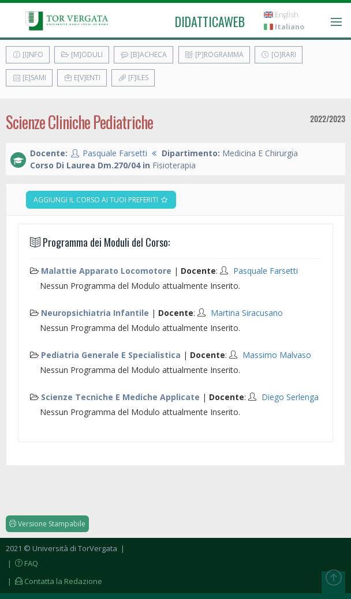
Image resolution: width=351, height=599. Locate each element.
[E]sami (29, 77)
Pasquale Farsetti (115, 153)
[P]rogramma (214, 54)
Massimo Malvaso (276, 354)
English (281, 15)
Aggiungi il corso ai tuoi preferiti (101, 200)
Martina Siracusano (247, 312)
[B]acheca (143, 54)
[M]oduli (82, 54)
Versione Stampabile (47, 524)
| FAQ (22, 563)
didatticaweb (210, 21)
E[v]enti (82, 77)
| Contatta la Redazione (54, 581)
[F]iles (133, 77)
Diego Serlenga (290, 396)
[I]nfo (27, 54)
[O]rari (278, 54)
